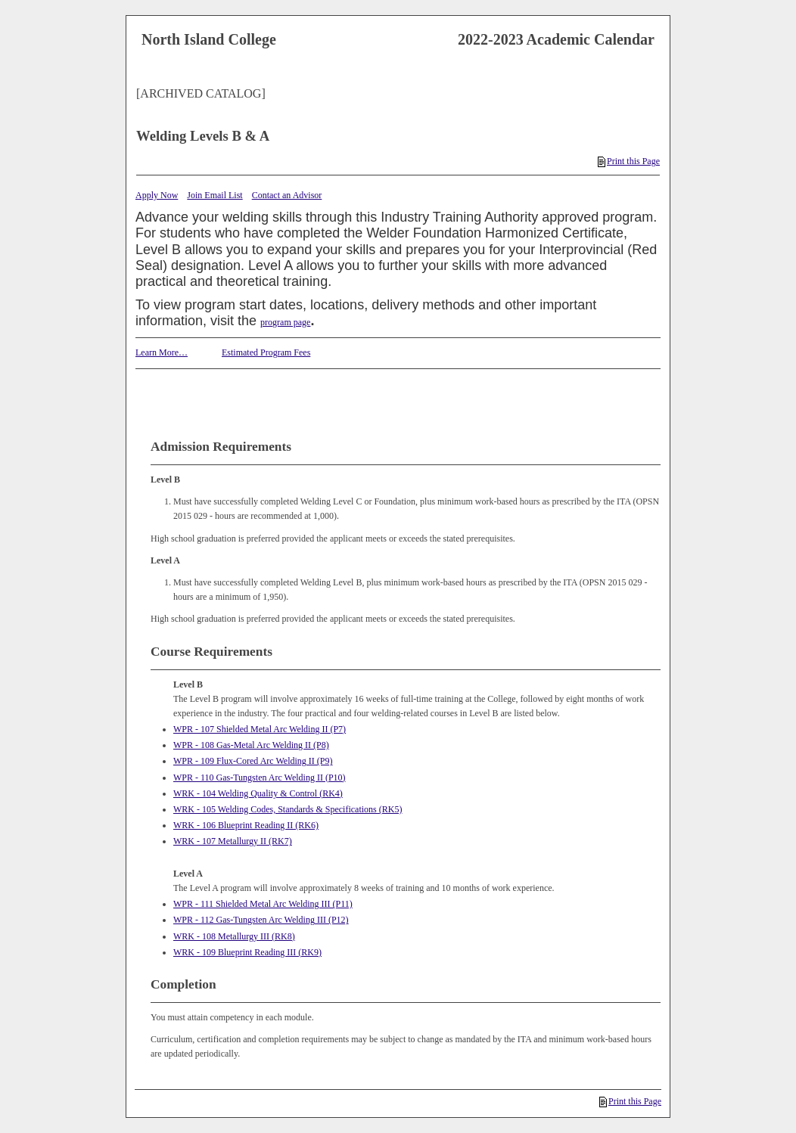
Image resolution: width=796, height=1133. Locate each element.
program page (285, 322)
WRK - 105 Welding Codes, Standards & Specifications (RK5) (287, 809)
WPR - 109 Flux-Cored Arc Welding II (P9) (252, 761)
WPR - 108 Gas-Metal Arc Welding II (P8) (251, 745)
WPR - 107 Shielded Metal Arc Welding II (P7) (259, 729)
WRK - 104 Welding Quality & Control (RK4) (258, 793)
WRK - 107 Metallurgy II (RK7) (232, 841)
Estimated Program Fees (266, 352)
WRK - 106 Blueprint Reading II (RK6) (246, 825)
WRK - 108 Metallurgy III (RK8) (234, 936)
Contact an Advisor (287, 195)
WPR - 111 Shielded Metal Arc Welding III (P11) (263, 904)
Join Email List (214, 195)
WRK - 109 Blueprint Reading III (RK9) (247, 952)
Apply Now (156, 195)
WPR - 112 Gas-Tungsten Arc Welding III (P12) (261, 919)
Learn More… (161, 352)
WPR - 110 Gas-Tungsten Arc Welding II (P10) (259, 777)
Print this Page (629, 161)
